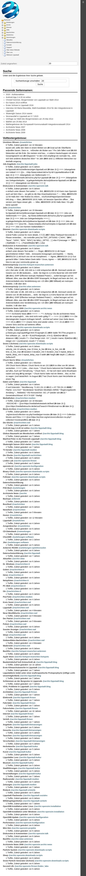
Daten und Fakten (11, 382)
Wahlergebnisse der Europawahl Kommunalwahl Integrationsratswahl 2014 (38, 124)
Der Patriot (8, 618)
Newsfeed (7, 510)
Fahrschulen (8, 708)
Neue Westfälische (11, 613)
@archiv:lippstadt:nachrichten (27, 455)
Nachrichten (10, 32)
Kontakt (8, 45)
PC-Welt (6, 586)
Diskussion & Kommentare (15, 186)
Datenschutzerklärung (13, 42)
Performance (9, 823)
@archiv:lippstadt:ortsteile (23, 790)
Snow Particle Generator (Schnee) (18, 861)
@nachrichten (14, 208)
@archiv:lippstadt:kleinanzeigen (27, 724)
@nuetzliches (26, 142)
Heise (5, 575)
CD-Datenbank (9, 531)
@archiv (23, 493)
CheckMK (7, 537)
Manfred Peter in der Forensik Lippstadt (21, 439)
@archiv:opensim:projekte (23, 828)
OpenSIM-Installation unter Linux (18, 806)
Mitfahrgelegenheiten (12, 801)
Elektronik (7, 697)
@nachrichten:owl (21, 423)
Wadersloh (8, 646)
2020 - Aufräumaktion (15, 94)
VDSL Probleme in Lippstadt (16, 686)
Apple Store (8, 657)
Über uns (9, 52)
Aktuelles (9, 40)
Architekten (8, 692)
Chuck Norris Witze (12, 360)
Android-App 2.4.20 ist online (18, 97)
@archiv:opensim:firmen (25, 461)
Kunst (5, 752)
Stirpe (5, 635)
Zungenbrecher (10, 526)
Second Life (8, 866)
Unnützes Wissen (11, 142)
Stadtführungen (10, 768)
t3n (4, 591)
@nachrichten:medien (25, 398)
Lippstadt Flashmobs (12, 795)
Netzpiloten (8, 580)
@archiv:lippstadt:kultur (27, 746)
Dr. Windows (9, 564)
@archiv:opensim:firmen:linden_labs (31, 866)
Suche (76, 63)
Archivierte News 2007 (15, 127)
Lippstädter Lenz (10, 757)
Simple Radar (9, 327)
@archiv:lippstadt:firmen (25, 692)
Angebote (7, 724)
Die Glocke (8, 423)
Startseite (7, 20)
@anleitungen (18, 488)
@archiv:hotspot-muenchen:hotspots (31, 657)
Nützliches (9, 35)
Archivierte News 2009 (15, 132)
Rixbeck (6, 790)
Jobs (5, 208)
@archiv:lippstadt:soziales (35, 795)
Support (9, 47)
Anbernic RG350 (10, 548)
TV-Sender (7, 450)
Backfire (7, 651)
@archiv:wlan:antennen (30, 286)
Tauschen (7, 735)
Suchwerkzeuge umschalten (28, 81)
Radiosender (9, 779)
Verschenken (9, 741)
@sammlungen (24, 531)
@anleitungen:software (23, 537)
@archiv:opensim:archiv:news (38, 308)
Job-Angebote (9, 164)
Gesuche (7, 730)
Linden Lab (8, 461)
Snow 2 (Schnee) (10, 344)
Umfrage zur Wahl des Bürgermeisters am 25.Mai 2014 (29, 119)
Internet (6, 714)
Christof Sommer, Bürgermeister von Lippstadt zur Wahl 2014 (32, 100)
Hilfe (7, 30)
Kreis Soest (8, 602)
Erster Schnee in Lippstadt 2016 (19, 105)
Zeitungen (7, 784)
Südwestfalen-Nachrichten (15, 640)
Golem (6, 569)
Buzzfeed (7, 504)
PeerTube (7, 597)
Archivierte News (11, 493)
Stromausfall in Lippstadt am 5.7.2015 (22, 116)
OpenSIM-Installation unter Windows (20, 812)
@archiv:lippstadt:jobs (26, 164)
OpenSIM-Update (11, 817)
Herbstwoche (9, 746)
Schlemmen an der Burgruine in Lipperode (22, 681)
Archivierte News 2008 (15, 130)
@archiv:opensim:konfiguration (28, 466)
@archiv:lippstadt (28, 382)
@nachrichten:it (22, 564)
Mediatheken (9, 398)
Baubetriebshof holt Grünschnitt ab (19, 662)
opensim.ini (8, 466)
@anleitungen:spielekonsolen (32, 548)
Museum (7, 763)
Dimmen (7, 229)
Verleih (6, 719)
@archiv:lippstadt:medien (25, 450)
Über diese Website (13, 50)
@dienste (15, 499)
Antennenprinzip (10, 265)
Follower (7, 477)
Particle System (10, 850)
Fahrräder (7, 703)
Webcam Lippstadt (12, 55)
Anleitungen (10, 22)
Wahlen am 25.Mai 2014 (16, 122)
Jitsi (5, 542)
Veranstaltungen (10, 774)
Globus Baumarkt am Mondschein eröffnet (22, 433)
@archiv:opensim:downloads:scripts (28, 229)
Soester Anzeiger (11, 629)
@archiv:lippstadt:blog (40, 428)
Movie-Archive (9, 409)
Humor (6, 515)
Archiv (8, 25)
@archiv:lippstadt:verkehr (35, 801)
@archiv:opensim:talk (38, 186)
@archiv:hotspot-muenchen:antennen (36, 265)
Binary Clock (9, 471)
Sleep (5, 855)
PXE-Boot (7, 488)
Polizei (6, 624)
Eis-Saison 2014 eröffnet (16, 103)
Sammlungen (10, 37)
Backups (7, 499)
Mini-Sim (7, 828)
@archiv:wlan (18, 559)
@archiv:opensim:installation (47, 806)
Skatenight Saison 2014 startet (19, 113)
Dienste (8, 27)
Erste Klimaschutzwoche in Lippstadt (20, 667)
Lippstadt (7, 520)
